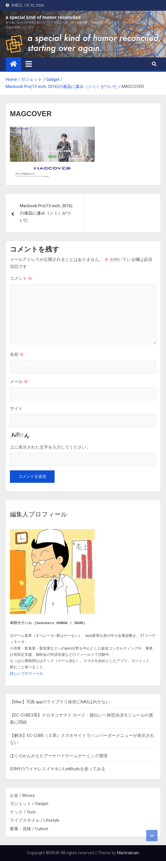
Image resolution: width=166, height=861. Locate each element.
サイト (16, 408)
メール (19, 381)
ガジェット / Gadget (29, 803)
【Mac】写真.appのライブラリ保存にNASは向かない (60, 701)
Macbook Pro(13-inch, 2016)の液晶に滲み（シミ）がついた (46, 213)
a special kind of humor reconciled (43, 17)
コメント (21, 278)
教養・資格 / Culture (29, 828)
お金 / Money (22, 795)
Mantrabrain (128, 852)
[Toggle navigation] (28, 63)
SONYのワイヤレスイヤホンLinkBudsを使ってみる (57, 768)
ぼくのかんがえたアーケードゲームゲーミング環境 (58, 755)
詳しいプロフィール (26, 674)
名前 (17, 354)
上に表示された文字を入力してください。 (50, 447)
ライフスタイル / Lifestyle (34, 820)
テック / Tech (23, 812)
